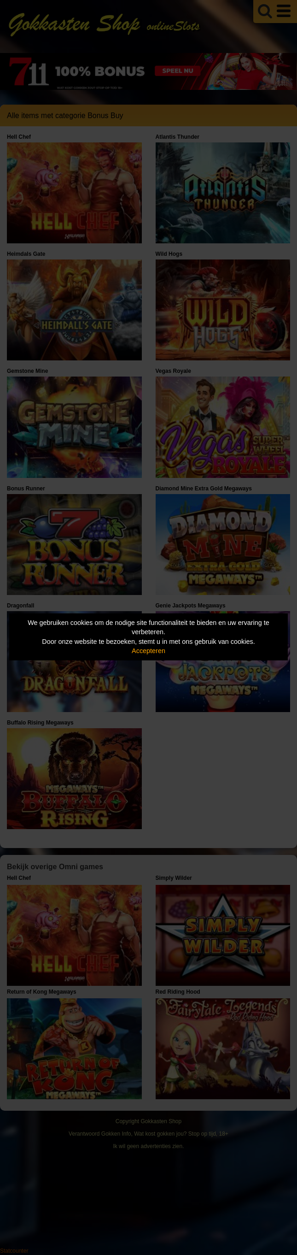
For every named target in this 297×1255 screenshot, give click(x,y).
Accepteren (148, 650)
